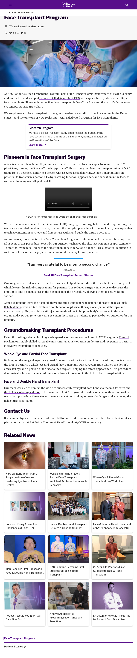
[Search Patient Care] (127, 5)
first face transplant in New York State (71, 102)
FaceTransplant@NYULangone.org (79, 422)
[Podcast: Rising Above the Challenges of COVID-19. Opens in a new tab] (24, 512)
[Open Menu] (10, 5)
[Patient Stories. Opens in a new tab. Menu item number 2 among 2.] (68, 646)
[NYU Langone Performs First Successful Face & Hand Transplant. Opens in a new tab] (68, 557)
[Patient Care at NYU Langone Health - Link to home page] (68, 4)
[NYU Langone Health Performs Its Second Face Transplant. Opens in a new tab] (112, 604)
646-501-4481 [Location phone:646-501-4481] (17, 32)
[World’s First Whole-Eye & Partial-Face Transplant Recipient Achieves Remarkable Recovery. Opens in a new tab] (68, 466)
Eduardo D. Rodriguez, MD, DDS (59, 98)
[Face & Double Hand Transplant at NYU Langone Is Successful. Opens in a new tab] (112, 512)
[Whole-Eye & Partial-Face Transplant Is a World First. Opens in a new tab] (112, 466)
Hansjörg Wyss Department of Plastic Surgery (103, 94)
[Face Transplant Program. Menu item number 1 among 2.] (19, 638)
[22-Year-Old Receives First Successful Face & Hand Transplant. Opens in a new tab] (112, 557)
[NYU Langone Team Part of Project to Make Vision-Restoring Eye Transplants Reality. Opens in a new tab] (24, 466)
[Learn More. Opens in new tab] (37, 145)
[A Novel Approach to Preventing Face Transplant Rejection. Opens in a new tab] (68, 604)
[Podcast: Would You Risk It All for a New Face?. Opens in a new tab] (24, 604)
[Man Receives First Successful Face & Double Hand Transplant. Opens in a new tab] (24, 557)
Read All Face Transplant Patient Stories (68, 275)
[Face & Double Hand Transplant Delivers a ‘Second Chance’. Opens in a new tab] (68, 512)
